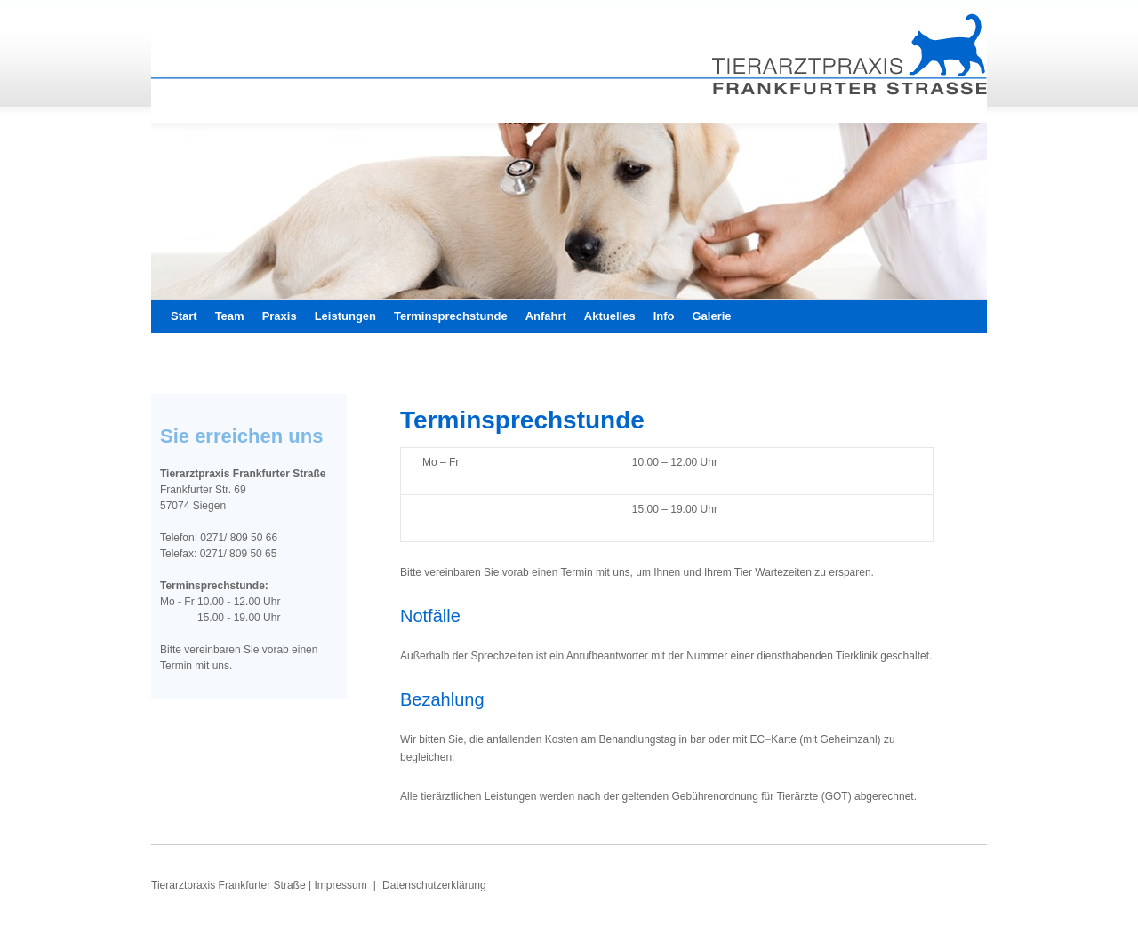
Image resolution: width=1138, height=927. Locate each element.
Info (664, 316)
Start (184, 316)
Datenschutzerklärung (434, 885)
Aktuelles (610, 316)
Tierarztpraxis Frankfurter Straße (230, 885)
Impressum (342, 885)
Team (229, 316)
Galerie (712, 316)
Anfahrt (545, 316)
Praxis (279, 316)
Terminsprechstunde (451, 316)
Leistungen (345, 316)
